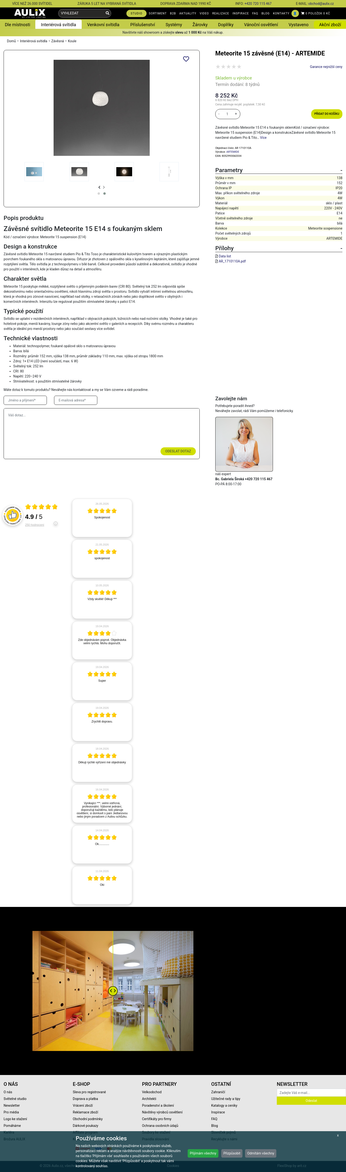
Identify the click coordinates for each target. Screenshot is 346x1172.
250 (34, 525)
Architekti (149, 1099)
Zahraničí (218, 1092)
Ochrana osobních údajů (160, 1126)
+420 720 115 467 (258, 4)
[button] (99, 193)
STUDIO (136, 13)
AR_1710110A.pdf (232, 261)
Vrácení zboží (83, 1105)
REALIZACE (220, 13)
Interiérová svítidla (33, 41)
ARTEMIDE (232, 151)
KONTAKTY (281, 13)
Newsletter (12, 1105)
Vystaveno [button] (299, 24)
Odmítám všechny (260, 1153)
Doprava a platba (85, 1099)
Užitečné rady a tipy (225, 1099)
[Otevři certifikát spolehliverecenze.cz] (41, 507)
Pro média (11, 1112)
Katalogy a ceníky (224, 1105)
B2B (173, 13)
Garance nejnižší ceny (326, 67)
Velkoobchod (151, 1092)
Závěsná (57, 41)
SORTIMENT (158, 13)
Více (263, 138)
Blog (214, 1126)
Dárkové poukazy (85, 1126)
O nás (8, 1092)
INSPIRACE (241, 13)
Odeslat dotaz (178, 451)
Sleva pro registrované (89, 1092)
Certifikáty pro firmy (156, 1119)
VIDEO (204, 13)
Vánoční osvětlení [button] (261, 24)
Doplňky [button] (226, 24)
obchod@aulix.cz (321, 4)
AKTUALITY (187, 13)
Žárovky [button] (200, 24)
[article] (102, 518)
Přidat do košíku (326, 113)
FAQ (255, 13)
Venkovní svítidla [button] (103, 24)
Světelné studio (15, 1099)
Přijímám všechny (203, 1153)
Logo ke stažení (15, 1119)
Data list (225, 256)
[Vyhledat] (107, 13)
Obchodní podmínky (88, 1119)
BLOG (265, 13)
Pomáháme (12, 1126)
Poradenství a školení (158, 1105)
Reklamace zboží (85, 1112)
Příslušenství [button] (142, 24)
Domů (11, 41)
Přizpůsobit (232, 1153)
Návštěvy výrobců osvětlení (162, 1112)
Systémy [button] (174, 24)
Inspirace (218, 1112)
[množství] (227, 114)
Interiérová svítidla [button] (58, 24)
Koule (72, 41)
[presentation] (99, 187)
